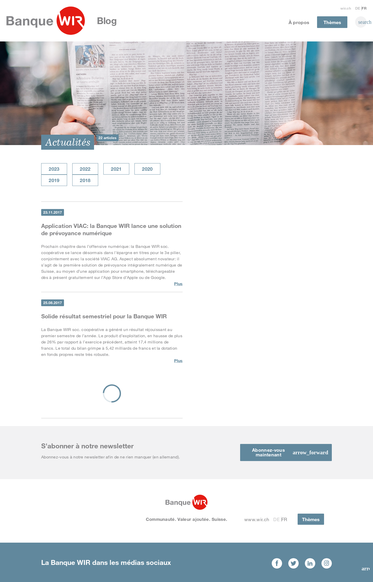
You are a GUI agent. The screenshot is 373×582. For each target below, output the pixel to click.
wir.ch (345, 8)
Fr (364, 8)
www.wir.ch (256, 519)
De (357, 8)
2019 (54, 180)
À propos (299, 22)
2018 (85, 180)
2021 (116, 169)
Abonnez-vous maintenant (268, 452)
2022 (85, 169)
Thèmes (332, 22)
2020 (147, 169)
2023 (54, 169)
